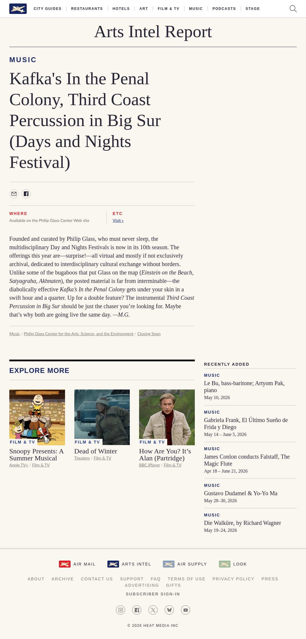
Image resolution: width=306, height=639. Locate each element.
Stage (253, 8)
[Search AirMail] (293, 8)
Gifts (173, 585)
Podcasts (224, 8)
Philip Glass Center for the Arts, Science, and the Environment (78, 333)
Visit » (118, 220)
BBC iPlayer (149, 464)
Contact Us (97, 579)
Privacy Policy (234, 579)
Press (270, 579)
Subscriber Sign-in (153, 594)
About (36, 579)
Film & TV (168, 8)
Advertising (142, 585)
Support (132, 579)
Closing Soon (149, 333)
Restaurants (87, 8)
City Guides (48, 8)
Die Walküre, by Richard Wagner (242, 523)
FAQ (156, 579)
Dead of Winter (95, 451)
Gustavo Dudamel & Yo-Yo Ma (241, 493)
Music (196, 8)
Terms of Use (187, 579)
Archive (63, 579)
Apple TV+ (18, 464)
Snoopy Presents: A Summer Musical (36, 454)
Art (143, 8)
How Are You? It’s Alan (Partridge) (165, 454)
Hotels (121, 8)
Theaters (82, 457)
